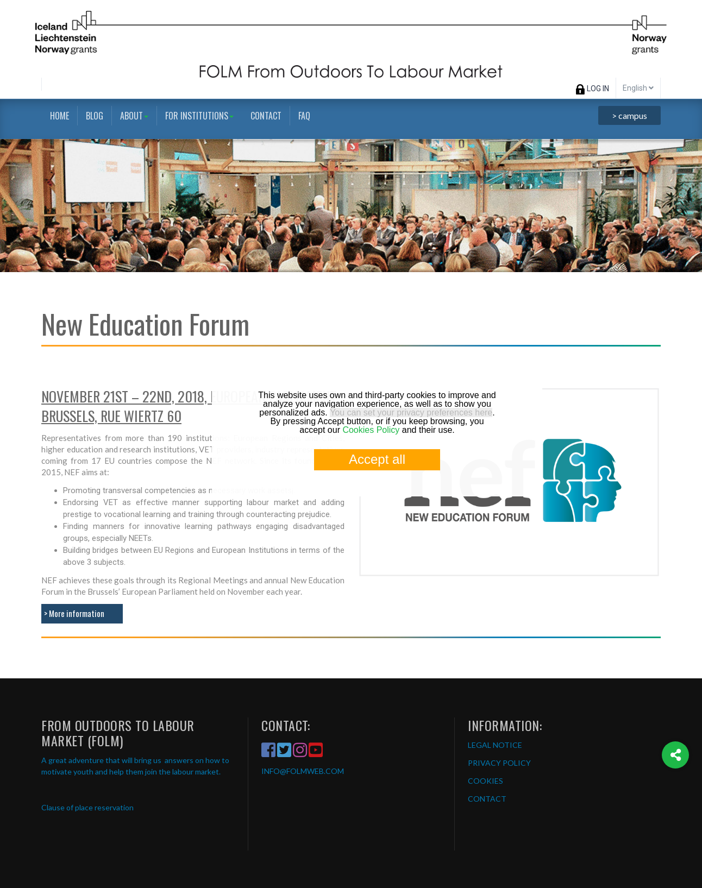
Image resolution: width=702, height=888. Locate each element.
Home (59, 115)
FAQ (304, 115)
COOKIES (485, 780)
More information (76, 613)
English (638, 88)
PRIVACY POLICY (499, 762)
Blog (94, 115)
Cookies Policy (370, 429)
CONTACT (487, 798)
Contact (265, 115)
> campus (629, 115)
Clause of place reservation (87, 807)
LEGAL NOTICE (495, 745)
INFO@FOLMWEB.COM (302, 771)
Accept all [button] (377, 459)
